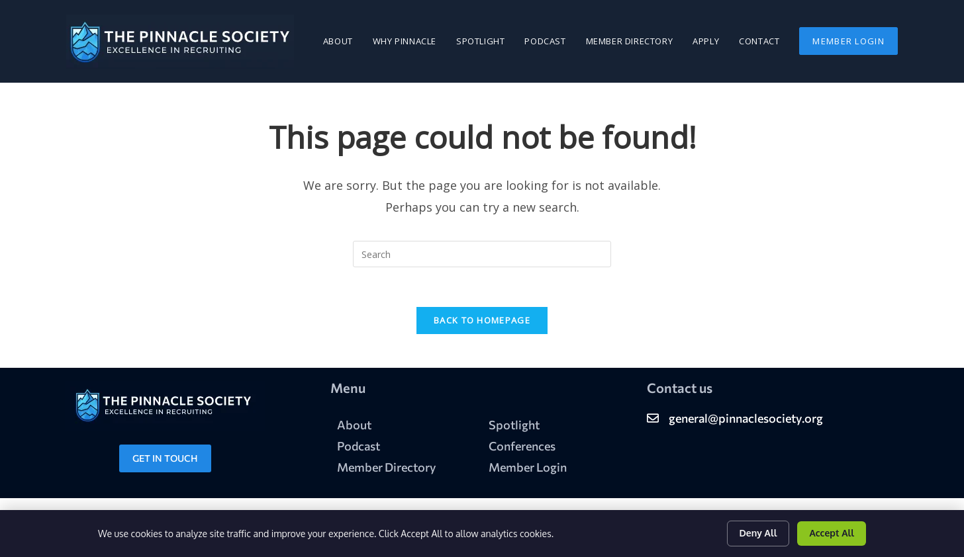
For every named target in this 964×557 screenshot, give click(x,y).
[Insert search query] (482, 254)
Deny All (758, 532)
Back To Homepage (482, 321)
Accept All (831, 532)
